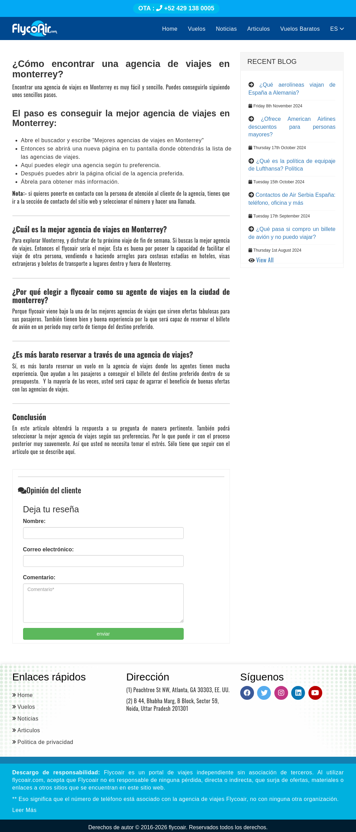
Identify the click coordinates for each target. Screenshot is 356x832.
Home (170, 29)
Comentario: (39, 577)
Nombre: (34, 521)
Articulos (258, 29)
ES (337, 29)
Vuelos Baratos (300, 29)
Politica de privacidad (45, 742)
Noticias (226, 29)
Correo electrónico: (48, 549)
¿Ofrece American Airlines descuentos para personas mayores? (292, 126)
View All (265, 260)
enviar (103, 634)
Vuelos (196, 29)
